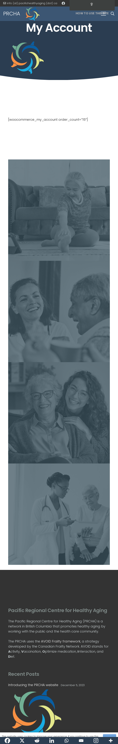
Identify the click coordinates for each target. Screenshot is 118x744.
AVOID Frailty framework (60, 641)
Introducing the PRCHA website (33, 685)
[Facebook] (63, 3)
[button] (103, 13)
